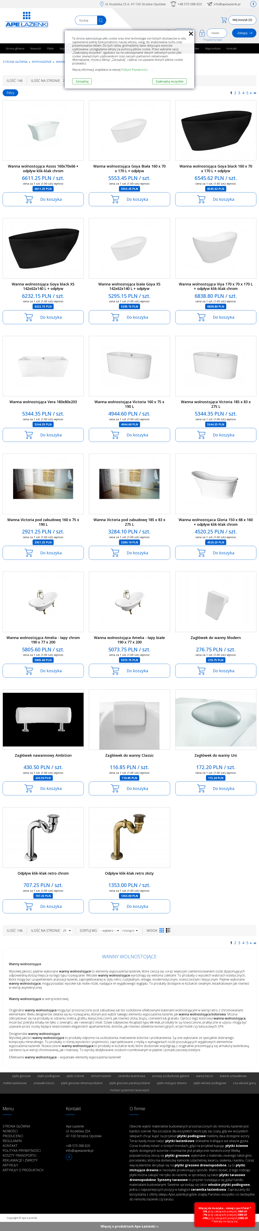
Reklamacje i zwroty (20, 1160)
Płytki (50, 48)
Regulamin (12, 1141)
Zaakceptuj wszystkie (170, 81)
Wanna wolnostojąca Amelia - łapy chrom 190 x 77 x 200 (43, 640)
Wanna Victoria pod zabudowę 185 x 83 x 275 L (129, 522)
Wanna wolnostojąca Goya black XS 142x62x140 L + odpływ (43, 286)
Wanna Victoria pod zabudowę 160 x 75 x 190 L (43, 522)
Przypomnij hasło (213, 39)
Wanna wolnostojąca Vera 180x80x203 (43, 401)
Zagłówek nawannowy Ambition (43, 755)
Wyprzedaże (213, 48)
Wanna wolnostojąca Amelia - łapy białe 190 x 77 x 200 (129, 640)
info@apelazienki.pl (227, 4)
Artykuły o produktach (23, 1170)
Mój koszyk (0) (242, 19)
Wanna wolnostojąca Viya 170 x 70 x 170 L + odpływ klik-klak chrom (216, 286)
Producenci (13, 1136)
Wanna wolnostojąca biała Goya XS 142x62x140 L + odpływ (129, 286)
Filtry (10, 93)
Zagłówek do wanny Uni (215, 755)
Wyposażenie (42, 62)
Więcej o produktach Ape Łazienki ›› (130, 1226)
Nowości (35, 48)
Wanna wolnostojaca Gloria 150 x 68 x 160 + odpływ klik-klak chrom (216, 522)
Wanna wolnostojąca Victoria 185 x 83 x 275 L (216, 404)
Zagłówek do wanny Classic (129, 755)
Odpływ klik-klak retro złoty (129, 873)
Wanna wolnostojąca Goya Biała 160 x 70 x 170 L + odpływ (129, 168)
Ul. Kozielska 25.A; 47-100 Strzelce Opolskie (135, 4)
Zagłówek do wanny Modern (216, 637)
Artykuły (10, 1165)
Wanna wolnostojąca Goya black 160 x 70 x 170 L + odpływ (215, 168)
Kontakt (232, 48)
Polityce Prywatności (134, 70)
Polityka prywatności (22, 1150)
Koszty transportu (19, 1155)
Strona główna (15, 48)
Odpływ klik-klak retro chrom (43, 873)
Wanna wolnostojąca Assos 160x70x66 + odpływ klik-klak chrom (43, 168)
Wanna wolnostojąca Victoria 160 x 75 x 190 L (129, 404)
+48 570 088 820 (190, 4)
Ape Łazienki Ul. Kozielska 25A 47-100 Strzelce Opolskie (84, 1131)
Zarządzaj (81, 81)
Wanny (61, 62)
